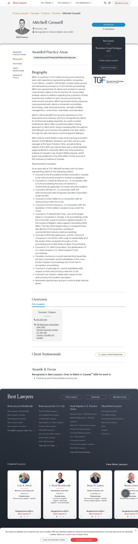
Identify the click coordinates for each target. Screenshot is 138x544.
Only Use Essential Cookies (54, 540)
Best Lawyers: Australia (17, 419)
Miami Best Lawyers (46, 441)
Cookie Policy (70, 534)
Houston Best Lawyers (47, 426)
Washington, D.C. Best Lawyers (51, 422)
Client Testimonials (18, 69)
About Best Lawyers (109, 411)
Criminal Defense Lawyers (80, 433)
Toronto (56, 13)
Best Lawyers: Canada (16, 415)
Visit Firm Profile (108, 68)
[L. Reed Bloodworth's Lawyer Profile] (59, 481)
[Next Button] (39, 494)
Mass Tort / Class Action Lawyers (83, 425)
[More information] (30, 513)
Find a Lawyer (20, 13)
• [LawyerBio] (24, 516)
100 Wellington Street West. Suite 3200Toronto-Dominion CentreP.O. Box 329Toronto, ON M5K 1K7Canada (47, 331)
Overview (17, 63)
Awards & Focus (17, 76)
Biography (18, 59)
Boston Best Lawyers (47, 438)
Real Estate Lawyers (78, 448)
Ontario (45, 13)
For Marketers (82, 3)
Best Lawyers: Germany (17, 426)
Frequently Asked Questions (112, 419)
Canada (35, 13)
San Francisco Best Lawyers (50, 434)
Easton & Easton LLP (95, 491)
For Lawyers (63, 3)
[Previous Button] (9, 494)
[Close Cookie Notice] (136, 530)
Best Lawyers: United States (18, 411)
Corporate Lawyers (77, 440)
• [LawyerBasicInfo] (21, 516)
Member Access (119, 397)
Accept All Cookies (84, 540)
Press (103, 426)
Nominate (95, 397)
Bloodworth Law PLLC (59, 491)
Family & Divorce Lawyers (80, 429)
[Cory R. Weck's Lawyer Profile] (24, 481)
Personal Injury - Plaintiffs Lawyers (83, 414)
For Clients (46, 3)
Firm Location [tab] (38, 304)
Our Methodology (108, 415)
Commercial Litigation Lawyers (82, 444)
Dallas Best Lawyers (46, 430)
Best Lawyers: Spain (15, 422)
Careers (104, 430)
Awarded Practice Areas (19, 53)
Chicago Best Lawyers (47, 419)
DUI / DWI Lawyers (77, 437)
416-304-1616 (41, 320)
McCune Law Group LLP (24, 491)
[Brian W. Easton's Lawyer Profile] (95, 481)
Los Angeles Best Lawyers (49, 415)
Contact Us (105, 434)
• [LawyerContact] (27, 516)
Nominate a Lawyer (109, 422)
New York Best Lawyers (48, 411)
